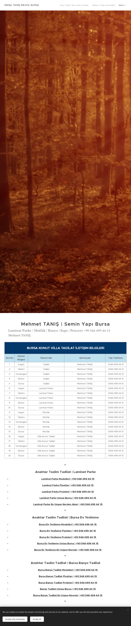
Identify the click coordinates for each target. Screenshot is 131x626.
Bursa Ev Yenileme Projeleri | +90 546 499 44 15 (68, 537)
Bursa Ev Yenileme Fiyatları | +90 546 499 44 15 (68, 530)
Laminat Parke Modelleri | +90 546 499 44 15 (68, 478)
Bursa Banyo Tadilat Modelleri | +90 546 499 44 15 (68, 570)
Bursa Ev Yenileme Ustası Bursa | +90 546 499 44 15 (68, 543)
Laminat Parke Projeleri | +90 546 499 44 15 (68, 491)
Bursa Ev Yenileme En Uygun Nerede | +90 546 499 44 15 (68, 549)
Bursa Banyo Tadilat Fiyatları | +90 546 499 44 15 (68, 576)
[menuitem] (72, 5)
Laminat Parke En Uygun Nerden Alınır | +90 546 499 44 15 (68, 504)
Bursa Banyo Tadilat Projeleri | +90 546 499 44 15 (68, 582)
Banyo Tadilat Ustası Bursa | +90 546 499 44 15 (68, 589)
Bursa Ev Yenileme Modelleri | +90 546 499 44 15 (68, 524)
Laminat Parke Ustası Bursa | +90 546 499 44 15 (68, 498)
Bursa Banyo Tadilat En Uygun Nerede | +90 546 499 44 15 (68, 595)
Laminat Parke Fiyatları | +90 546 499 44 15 (68, 485)
